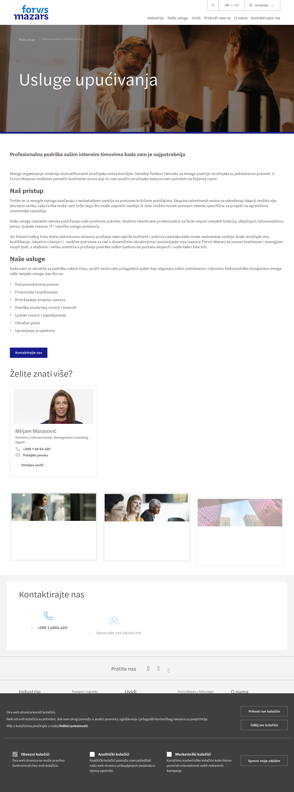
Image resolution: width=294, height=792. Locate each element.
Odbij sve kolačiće (264, 724)
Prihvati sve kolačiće (264, 711)
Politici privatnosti (73, 725)
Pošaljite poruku (31, 456)
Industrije (155, 17)
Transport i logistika (85, 691)
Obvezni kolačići (35, 754)
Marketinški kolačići (193, 754)
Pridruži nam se (217, 17)
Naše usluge (177, 17)
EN (236, 5)
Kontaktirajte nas (265, 17)
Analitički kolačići (113, 754)
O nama (240, 17)
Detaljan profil (29, 465)
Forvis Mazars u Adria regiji (196, 691)
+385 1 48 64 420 (32, 450)
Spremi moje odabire (264, 760)
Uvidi (196, 17)
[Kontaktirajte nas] (48, 629)
